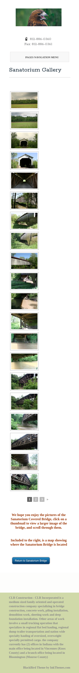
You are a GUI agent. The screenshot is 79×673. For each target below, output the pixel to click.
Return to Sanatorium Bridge (31, 560)
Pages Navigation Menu (39, 57)
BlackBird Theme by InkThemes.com (46, 667)
